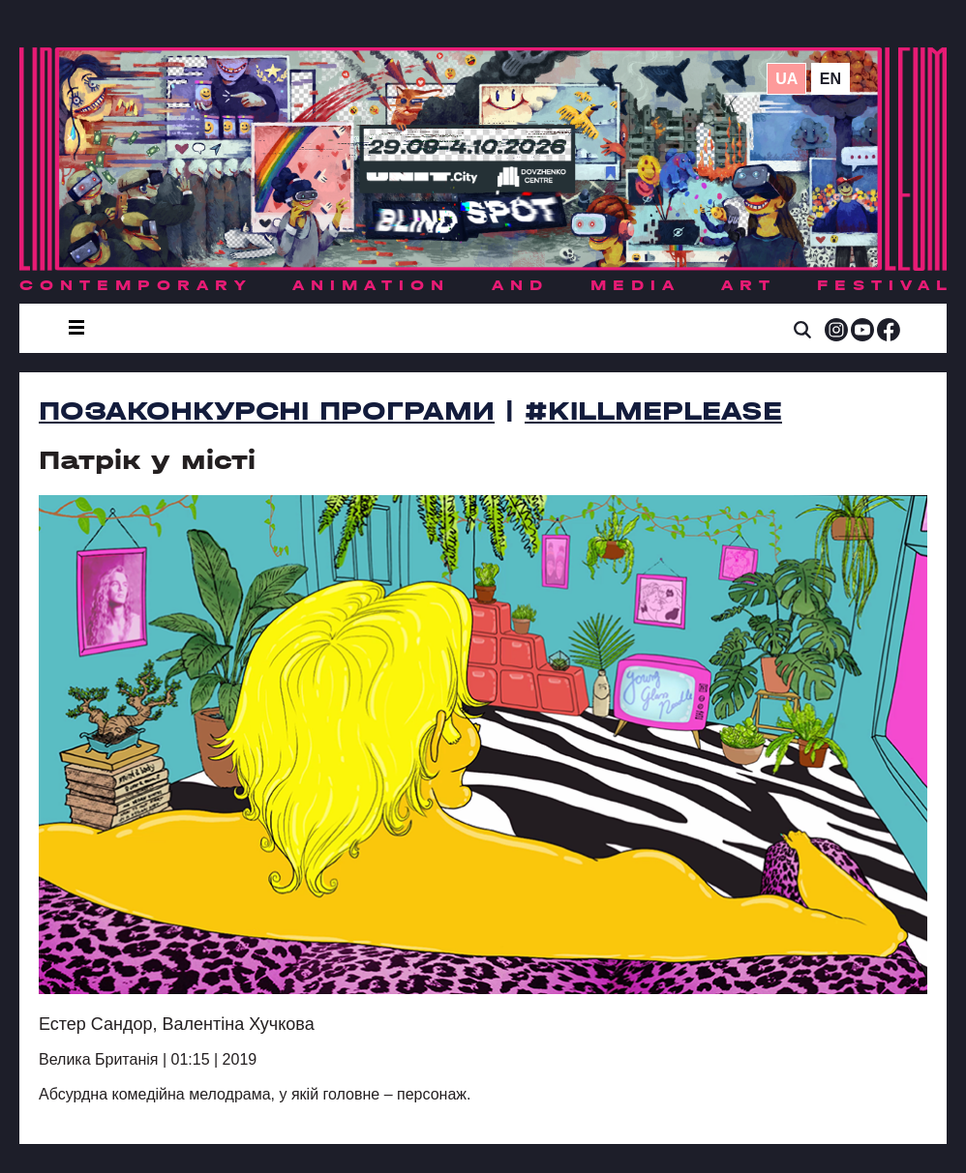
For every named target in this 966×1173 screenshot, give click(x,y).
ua (786, 79)
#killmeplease (653, 411)
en (830, 79)
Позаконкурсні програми (267, 411)
